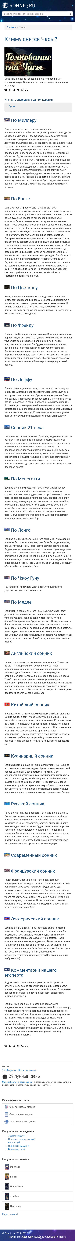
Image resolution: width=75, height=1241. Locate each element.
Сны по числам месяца (20, 1107)
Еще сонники (10, 1214)
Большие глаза (16, 1149)
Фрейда (12, 1196)
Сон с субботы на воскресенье (17, 1082)
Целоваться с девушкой (21, 1139)
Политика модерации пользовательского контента (37, 1236)
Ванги (11, 1176)
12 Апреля (9, 1070)
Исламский (14, 1186)
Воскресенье (27, 1070)
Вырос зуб (14, 1142)
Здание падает (16, 1135)
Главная (11, 27)
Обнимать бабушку (18, 1146)
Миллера (12, 1167)
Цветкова (13, 1206)
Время (12, 106)
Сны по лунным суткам (20, 1122)
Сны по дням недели (19, 1114)
